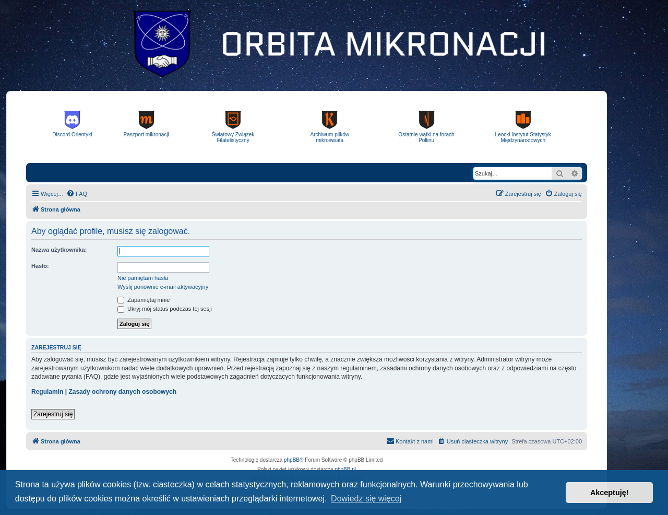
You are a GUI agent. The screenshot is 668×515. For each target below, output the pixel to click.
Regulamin (47, 391)
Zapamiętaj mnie (143, 300)
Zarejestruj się (53, 414)
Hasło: (40, 266)
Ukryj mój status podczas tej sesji (164, 309)
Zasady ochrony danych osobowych (122, 391)
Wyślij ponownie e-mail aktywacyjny (162, 287)
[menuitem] (76, 194)
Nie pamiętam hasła (142, 278)
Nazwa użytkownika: (59, 250)
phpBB (292, 460)
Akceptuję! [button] (609, 492)
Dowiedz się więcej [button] (366, 498)
